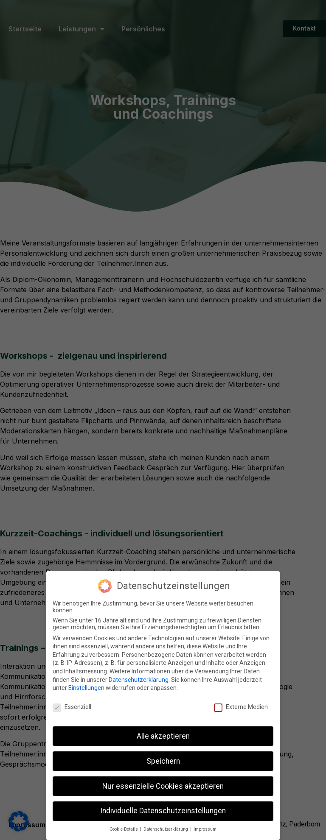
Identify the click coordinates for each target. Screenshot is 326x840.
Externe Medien (241, 706)
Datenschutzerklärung (139, 679)
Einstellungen (86, 687)
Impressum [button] (205, 829)
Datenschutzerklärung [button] (166, 829)
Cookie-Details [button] (124, 829)
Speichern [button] (163, 760)
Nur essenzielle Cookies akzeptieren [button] (163, 785)
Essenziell (72, 706)
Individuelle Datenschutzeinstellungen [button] (163, 811)
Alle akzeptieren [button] (163, 735)
